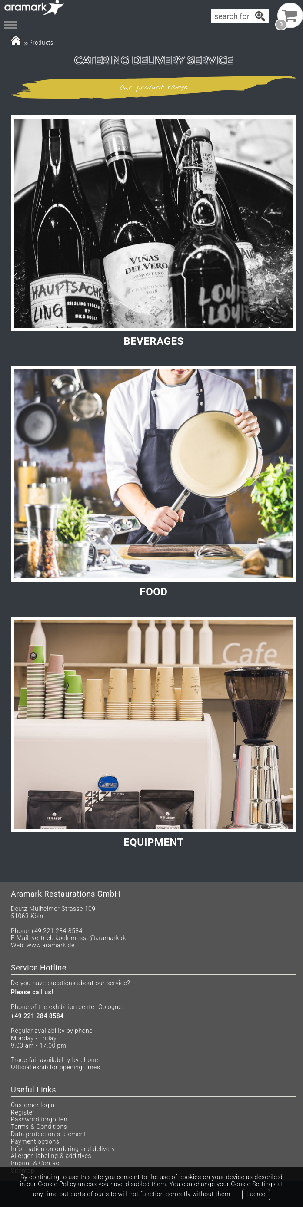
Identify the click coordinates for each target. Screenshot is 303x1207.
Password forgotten (39, 1119)
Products (41, 42)
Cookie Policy (57, 1184)
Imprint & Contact (36, 1163)
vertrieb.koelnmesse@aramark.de (80, 937)
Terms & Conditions (39, 1126)
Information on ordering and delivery (63, 1148)
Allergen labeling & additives (51, 1155)
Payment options (35, 1141)
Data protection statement (48, 1134)
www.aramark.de (50, 945)
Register (23, 1112)
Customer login (32, 1104)
